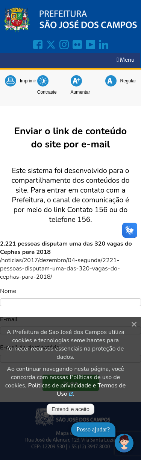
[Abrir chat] (124, 443)
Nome (8, 291)
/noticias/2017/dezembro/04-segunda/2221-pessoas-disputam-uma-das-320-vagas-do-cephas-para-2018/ (60, 268)
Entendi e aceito (70, 409)
